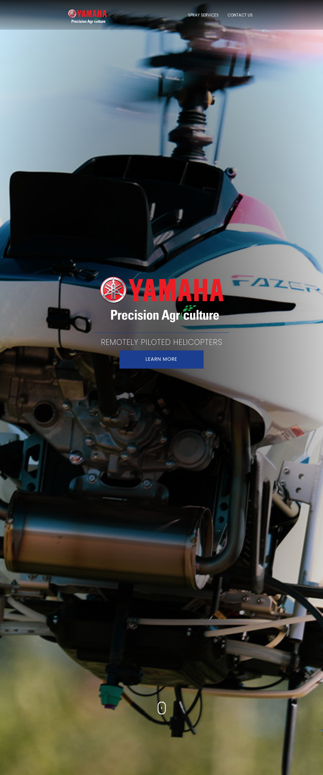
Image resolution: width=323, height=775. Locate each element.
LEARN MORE (161, 359)
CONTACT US (240, 15)
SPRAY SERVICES (203, 15)
